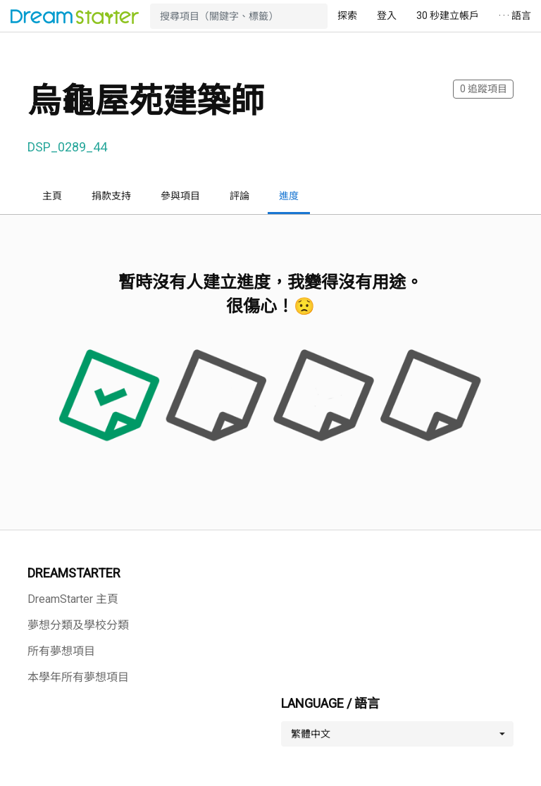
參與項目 (180, 195)
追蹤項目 (483, 88)
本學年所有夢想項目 (78, 677)
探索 (347, 15)
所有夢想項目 (61, 651)
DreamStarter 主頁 (72, 599)
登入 (387, 15)
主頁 (52, 195)
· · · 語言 (515, 15)
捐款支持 (111, 195)
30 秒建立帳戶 (447, 15)
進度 (289, 195)
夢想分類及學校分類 (78, 625)
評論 (239, 195)
